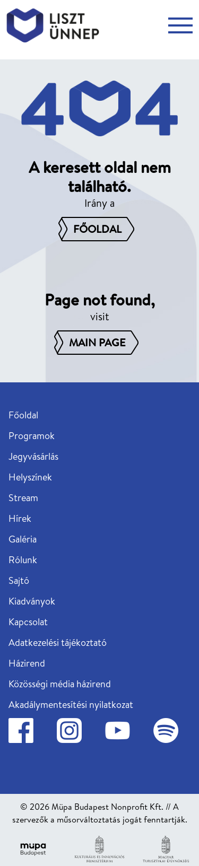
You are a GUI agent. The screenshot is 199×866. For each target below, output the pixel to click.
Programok (31, 435)
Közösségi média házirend (59, 683)
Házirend (26, 663)
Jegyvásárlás (33, 456)
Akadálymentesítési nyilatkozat (70, 704)
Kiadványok (31, 601)
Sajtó (18, 580)
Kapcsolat (28, 621)
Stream (23, 497)
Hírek (19, 518)
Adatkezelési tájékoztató (57, 642)
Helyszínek (30, 477)
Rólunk (22, 559)
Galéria (22, 539)
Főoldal (23, 415)
